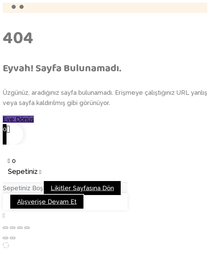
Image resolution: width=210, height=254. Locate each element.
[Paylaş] (20, 228)
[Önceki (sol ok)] (5, 238)
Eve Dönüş (18, 119)
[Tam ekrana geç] (12, 228)
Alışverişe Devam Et (47, 201)
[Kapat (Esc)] (27, 228)
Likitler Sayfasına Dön (82, 188)
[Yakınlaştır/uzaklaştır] (5, 228)
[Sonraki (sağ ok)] (12, 238)
